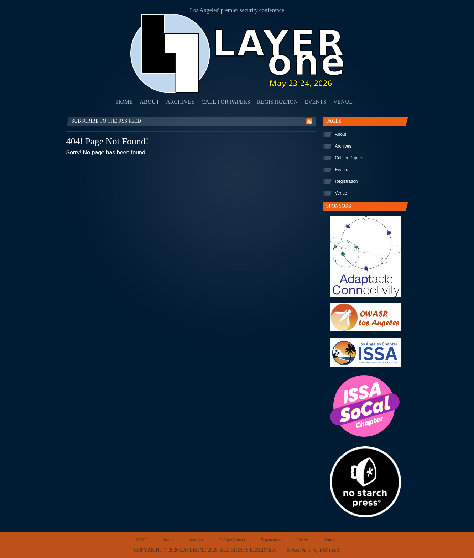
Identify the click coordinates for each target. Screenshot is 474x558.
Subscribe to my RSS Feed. (313, 550)
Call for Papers (225, 102)
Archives (180, 102)
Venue (343, 102)
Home (124, 102)
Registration (277, 102)
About (149, 102)
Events (315, 102)
